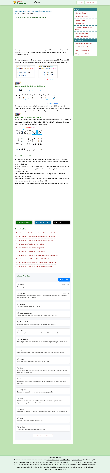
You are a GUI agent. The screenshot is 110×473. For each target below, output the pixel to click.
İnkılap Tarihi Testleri (81, 36)
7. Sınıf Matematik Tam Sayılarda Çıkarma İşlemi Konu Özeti (35, 233)
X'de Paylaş (58, 222)
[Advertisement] (43, 34)
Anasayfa (52, 457)
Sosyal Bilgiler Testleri (82, 33)
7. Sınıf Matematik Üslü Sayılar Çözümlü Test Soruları (33, 259)
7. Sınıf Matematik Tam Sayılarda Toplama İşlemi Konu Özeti (35, 236)
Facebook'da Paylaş (41, 222)
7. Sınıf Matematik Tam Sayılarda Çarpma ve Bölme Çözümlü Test (37, 255)
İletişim (58, 457)
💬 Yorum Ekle (64, 280)
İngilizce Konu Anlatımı (82, 50)
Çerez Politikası (77, 460)
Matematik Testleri (81, 13)
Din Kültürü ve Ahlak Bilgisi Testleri (83, 28)
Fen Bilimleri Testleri (81, 16)
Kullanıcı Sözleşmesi (53, 460)
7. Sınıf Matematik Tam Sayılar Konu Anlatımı (30, 244)
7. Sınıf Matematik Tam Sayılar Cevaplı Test (30, 248)
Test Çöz (80, 2)
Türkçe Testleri (79, 23)
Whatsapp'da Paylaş (23, 222)
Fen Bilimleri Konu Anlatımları (84, 47)
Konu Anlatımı (91, 2)
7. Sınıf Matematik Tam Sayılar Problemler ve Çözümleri (34, 266)
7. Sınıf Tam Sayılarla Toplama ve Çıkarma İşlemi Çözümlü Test (36, 262)
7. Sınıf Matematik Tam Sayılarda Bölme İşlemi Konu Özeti (34, 240)
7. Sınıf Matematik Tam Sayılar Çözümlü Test (30, 251)
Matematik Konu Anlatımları (83, 43)
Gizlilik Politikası (65, 460)
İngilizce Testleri (80, 20)
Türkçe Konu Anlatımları (82, 54)
